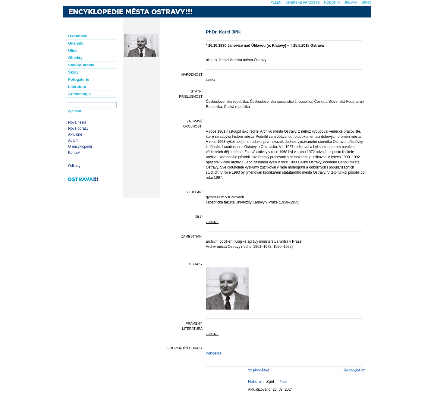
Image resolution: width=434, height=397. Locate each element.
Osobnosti (77, 36)
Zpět (270, 381)
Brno (366, 2)
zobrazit (212, 222)
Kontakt (74, 152)
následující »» (354, 369)
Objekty (75, 57)
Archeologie (79, 94)
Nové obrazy (78, 128)
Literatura (77, 86)
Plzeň (276, 2)
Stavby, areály (81, 65)
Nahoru (254, 381)
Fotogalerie (78, 79)
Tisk (283, 381)
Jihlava (350, 2)
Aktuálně (75, 134)
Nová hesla (77, 122)
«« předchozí (258, 369)
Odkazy (74, 166)
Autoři (72, 140)
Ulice (72, 50)
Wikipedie (214, 353)
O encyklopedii (80, 146)
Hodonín (332, 2)
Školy (73, 72)
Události (75, 43)
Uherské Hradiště (302, 2)
